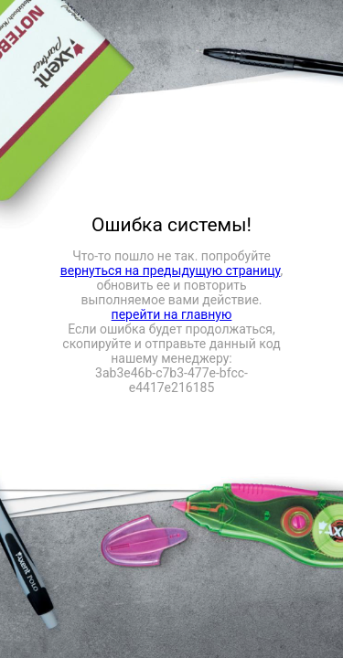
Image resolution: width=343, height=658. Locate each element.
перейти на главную (172, 314)
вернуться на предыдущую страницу (170, 270)
